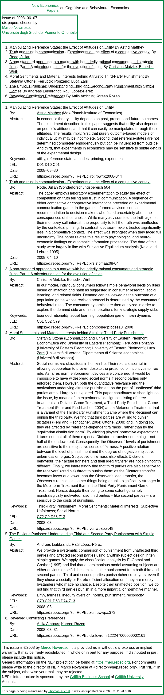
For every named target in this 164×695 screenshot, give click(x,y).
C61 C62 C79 (48, 321)
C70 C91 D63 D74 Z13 (56, 601)
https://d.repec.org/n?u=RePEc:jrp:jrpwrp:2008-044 (79, 176)
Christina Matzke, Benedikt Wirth (64, 280)
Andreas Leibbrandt (44, 91)
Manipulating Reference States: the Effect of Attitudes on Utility (61, 47)
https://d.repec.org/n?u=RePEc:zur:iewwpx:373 (76, 613)
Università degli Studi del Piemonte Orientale (39, 32)
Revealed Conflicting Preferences (37, 96)
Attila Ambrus (82, 96)
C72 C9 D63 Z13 (51, 517)
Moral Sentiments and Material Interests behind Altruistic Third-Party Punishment (76, 76)
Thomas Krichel (59, 691)
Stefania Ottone (22, 81)
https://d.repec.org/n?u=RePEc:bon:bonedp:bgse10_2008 (85, 327)
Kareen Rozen (108, 96)
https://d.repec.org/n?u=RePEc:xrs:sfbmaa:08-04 (77, 263)
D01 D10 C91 (48, 165)
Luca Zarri (79, 81)
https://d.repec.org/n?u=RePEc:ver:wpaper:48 (75, 529)
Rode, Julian (19, 57)
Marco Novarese (16, 28)
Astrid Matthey (132, 47)
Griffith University (129, 677)
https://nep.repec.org (112, 662)
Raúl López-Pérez (78, 91)
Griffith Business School (90, 677)
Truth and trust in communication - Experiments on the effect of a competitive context (79, 52)
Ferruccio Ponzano (53, 81)
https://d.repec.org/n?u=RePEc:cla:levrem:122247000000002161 (91, 636)
